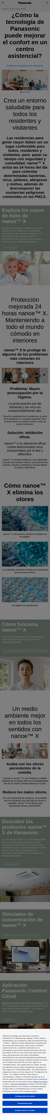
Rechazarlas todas (25, 1103)
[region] (25, 1072)
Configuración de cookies (25, 1096)
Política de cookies (40, 1082)
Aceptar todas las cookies (25, 1110)
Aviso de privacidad (17, 1084)
